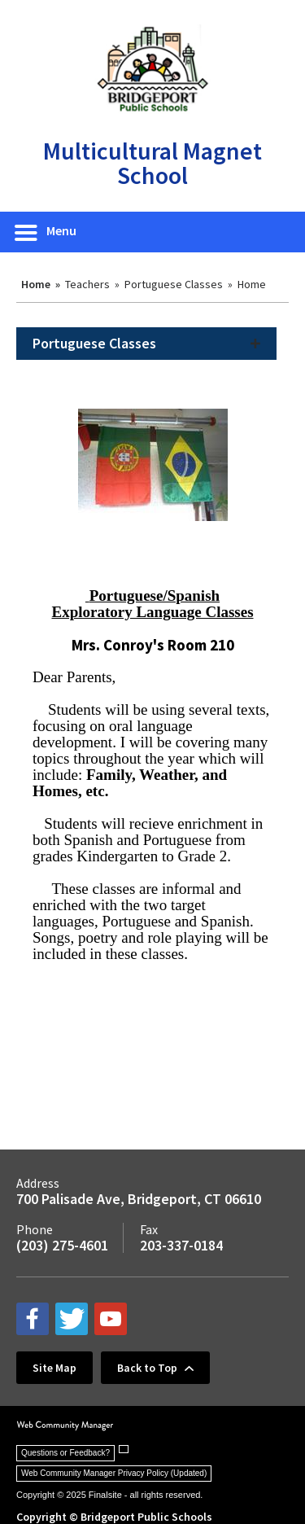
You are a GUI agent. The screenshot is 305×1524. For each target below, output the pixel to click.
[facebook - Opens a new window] (32, 1319)
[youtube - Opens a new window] (110, 1319)
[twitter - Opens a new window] (71, 1319)
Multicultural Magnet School (152, 162)
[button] (46, 232)
